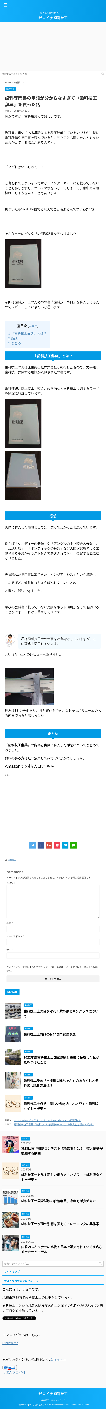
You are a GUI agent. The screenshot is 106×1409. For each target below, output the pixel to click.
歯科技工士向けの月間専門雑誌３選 (50, 1034)
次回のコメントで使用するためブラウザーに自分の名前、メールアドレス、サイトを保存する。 (52, 969)
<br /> (14, 800)
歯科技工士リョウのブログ (53, 1400)
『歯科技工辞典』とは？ (27, 333)
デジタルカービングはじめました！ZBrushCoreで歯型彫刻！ (47, 1120)
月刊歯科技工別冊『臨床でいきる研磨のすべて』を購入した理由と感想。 (54, 1124)
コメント (11, 883)
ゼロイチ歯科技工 (53, 18)
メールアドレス (15, 936)
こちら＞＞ (58, 1359)
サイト (10, 949)
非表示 (33, 326)
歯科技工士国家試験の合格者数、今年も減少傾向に (58, 1201)
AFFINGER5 (83, 1404)
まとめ (14, 343)
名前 (10, 923)
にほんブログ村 (13, 1372)
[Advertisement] (53, 46)
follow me (11, 1343)
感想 (13, 338)
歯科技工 (12, 860)
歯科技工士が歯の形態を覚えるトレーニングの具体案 (60, 1224)
